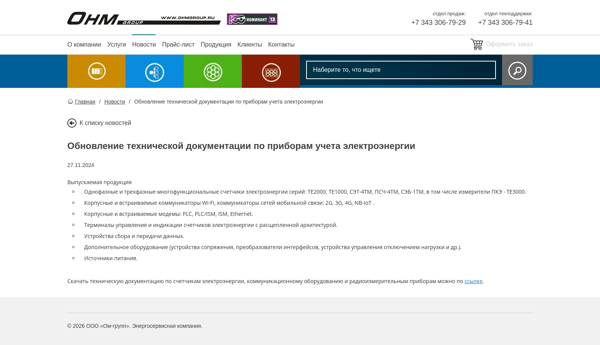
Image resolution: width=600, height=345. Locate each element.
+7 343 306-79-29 (438, 22)
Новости (144, 44)
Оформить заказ (509, 44)
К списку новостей (105, 123)
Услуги (116, 44)
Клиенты (250, 44)
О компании (84, 44)
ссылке (474, 281)
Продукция (216, 44)
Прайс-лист (178, 44)
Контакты (281, 44)
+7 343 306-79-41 (505, 22)
